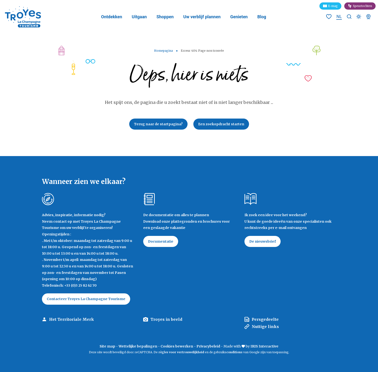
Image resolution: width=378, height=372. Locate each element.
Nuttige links (265, 326)
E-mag (333, 6)
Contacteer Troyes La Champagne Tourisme (86, 299)
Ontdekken (111, 16)
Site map (107, 346)
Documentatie (160, 241)
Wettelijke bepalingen (138, 346)
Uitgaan (139, 16)
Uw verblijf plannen (202, 16)
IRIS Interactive (264, 346)
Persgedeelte (265, 319)
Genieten (239, 16)
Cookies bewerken (177, 346)
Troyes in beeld (166, 319)
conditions (234, 352)
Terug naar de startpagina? (158, 124)
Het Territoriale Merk (71, 319)
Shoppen (165, 16)
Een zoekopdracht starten (221, 124)
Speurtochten (362, 6)
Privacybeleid (208, 346)
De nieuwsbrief (262, 241)
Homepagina (163, 50)
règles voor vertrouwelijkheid (181, 352)
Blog (261, 16)
